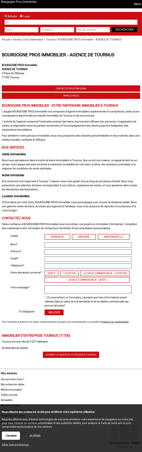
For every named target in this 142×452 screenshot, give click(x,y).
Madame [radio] (84, 236)
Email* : (15, 258)
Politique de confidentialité (115, 322)
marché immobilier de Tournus (55, 115)
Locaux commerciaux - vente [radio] (87, 279)
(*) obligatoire (27, 311)
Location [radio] (69, 273)
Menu (137, 4)
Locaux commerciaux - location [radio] (105, 273)
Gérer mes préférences (15, 444)
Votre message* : (21, 287)
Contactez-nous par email (71, 88)
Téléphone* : (18, 265)
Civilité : (15, 236)
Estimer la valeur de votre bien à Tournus (71, 354)
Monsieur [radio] (57, 236)
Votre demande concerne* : (27, 272)
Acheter (11, 16)
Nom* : (14, 244)
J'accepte (11, 435)
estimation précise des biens (57, 121)
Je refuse (34, 435)
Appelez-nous (71, 95)
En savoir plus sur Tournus (15, 347)
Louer (25, 16)
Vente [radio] (51, 273)
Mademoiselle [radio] (113, 236)
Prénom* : (16, 251)
